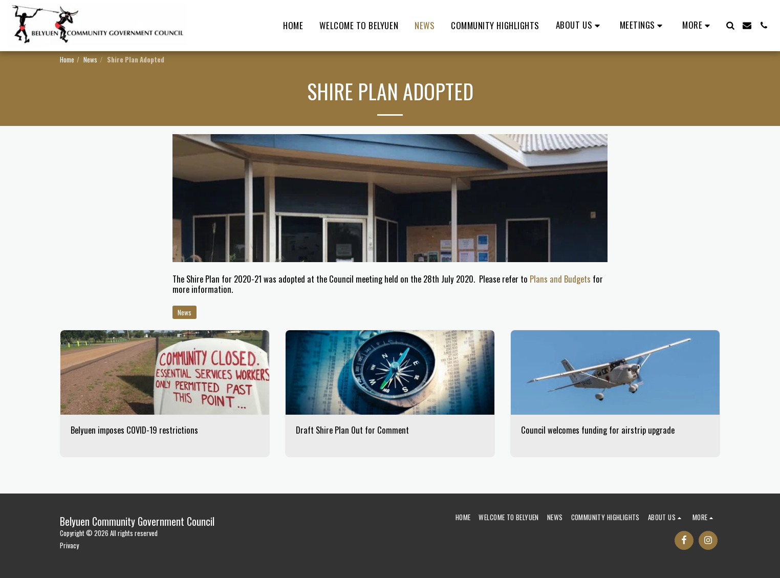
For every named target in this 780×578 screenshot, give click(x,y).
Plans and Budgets (560, 278)
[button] (579, 25)
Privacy (69, 545)
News (90, 59)
